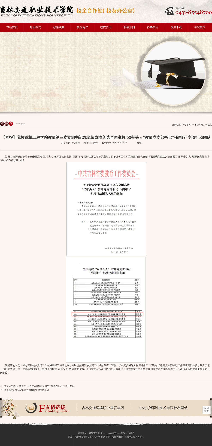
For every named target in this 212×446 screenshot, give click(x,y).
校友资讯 (105, 27)
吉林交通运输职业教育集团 (103, 408)
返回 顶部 (206, 410)
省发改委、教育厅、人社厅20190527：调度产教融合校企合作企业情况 (41, 386)
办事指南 (152, 27)
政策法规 (59, 27)
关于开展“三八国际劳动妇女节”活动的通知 (29, 390)
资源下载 (176, 27)
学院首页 (199, 27)
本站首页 (12, 27)
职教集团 (129, 27)
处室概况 (35, 27)
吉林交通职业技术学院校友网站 (163, 408)
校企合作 (82, 27)
